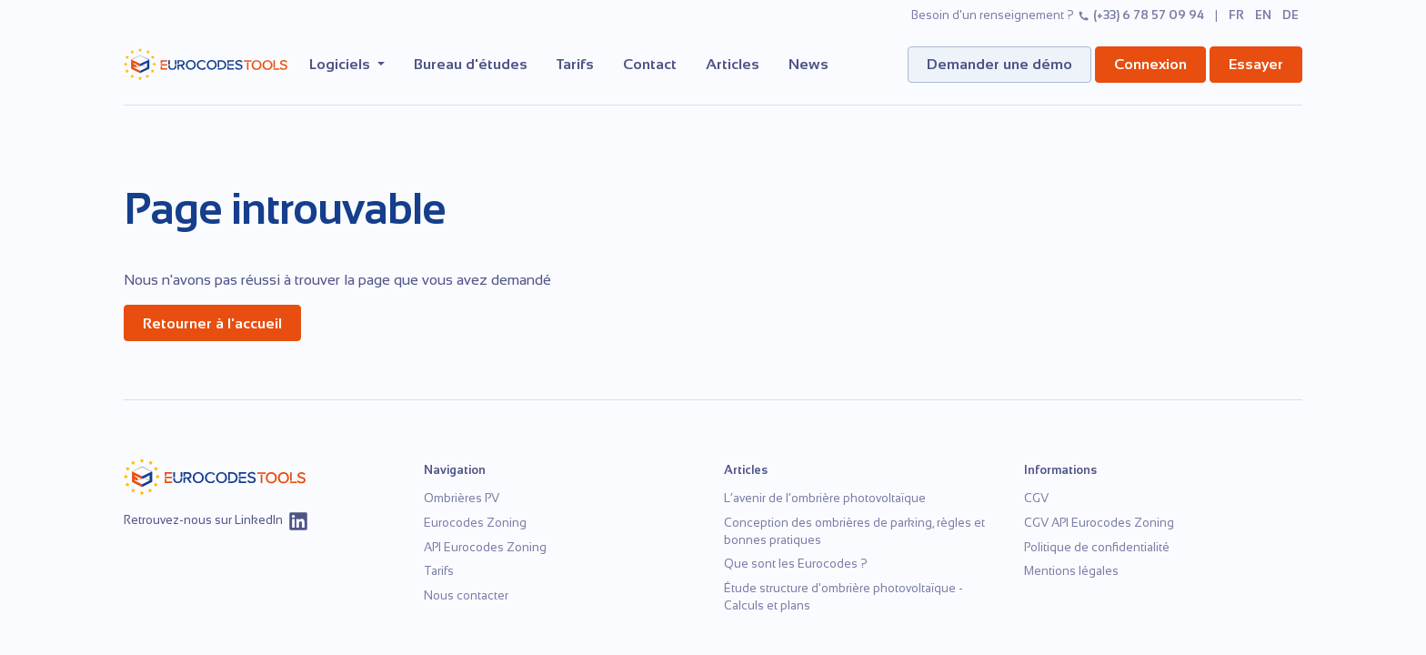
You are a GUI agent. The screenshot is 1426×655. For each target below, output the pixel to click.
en (1263, 15)
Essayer (1256, 64)
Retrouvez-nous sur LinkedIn (217, 521)
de (1290, 15)
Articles (732, 64)
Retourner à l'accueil (212, 323)
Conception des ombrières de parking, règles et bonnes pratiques (854, 531)
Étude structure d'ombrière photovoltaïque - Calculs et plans (843, 596)
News (808, 64)
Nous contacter (466, 595)
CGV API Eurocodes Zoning (1099, 522)
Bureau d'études (470, 64)
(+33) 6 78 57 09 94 (1141, 15)
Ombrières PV (461, 498)
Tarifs (575, 64)
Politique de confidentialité (1097, 547)
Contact (650, 64)
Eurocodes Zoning (475, 522)
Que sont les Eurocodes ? (796, 563)
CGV (1036, 498)
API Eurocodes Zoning (485, 547)
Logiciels (341, 64)
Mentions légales (1071, 571)
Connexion (1150, 64)
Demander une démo (999, 64)
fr (1236, 15)
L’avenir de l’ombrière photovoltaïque (825, 498)
